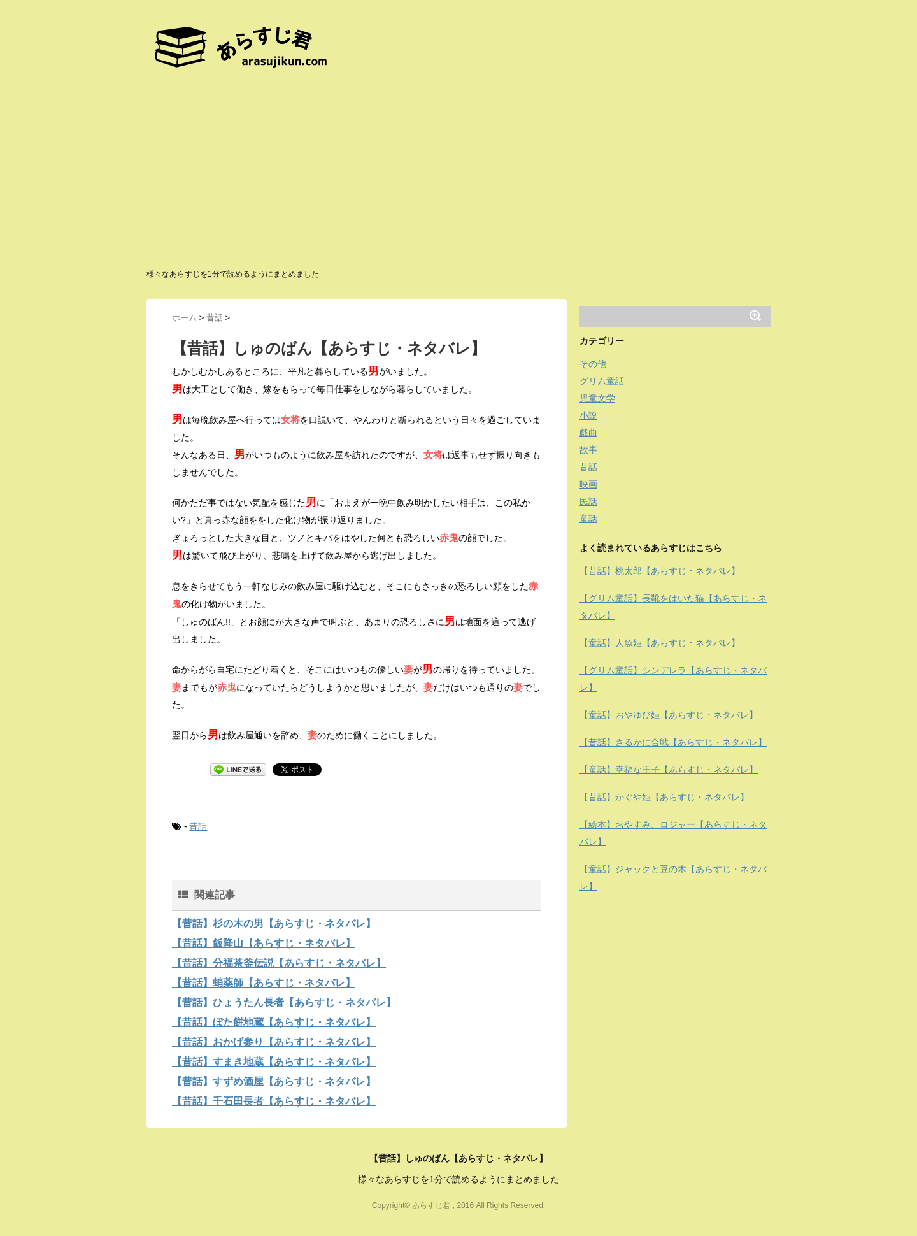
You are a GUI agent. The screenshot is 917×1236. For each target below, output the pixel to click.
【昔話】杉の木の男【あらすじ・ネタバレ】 (274, 923)
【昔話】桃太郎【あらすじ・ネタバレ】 (659, 571)
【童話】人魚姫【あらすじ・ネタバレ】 (659, 643)
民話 (588, 501)
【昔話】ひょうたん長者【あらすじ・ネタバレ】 (284, 1002)
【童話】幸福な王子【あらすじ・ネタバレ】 (668, 770)
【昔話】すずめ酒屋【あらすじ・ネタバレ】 (274, 1081)
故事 (588, 450)
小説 (588, 415)
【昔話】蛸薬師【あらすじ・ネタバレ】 (263, 982)
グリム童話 (601, 381)
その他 (592, 364)
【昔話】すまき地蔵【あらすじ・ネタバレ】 (274, 1061)
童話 (588, 519)
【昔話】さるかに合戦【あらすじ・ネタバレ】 (673, 742)
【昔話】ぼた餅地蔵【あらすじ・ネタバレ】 (274, 1022)
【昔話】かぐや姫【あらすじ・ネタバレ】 (664, 797)
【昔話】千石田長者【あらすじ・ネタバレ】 (274, 1101)
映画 (588, 484)
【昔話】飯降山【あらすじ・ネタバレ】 (263, 943)
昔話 (198, 826)
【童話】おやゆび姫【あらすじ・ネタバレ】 (668, 715)
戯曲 (588, 433)
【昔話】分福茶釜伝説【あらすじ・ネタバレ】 (279, 963)
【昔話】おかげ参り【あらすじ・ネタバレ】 (274, 1042)
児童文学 (597, 398)
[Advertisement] (458, 172)
